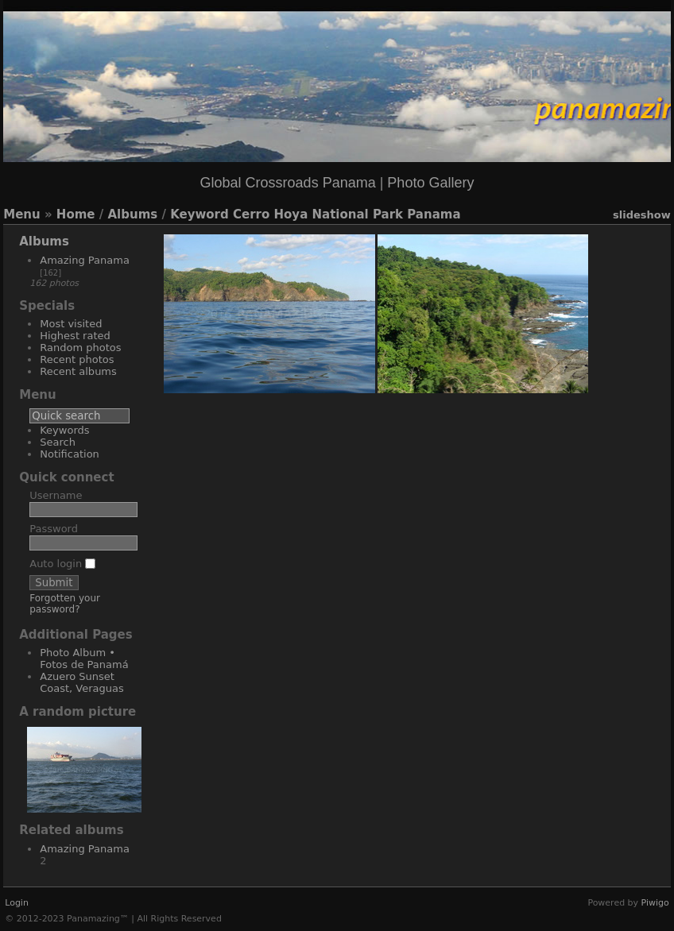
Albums (132, 214)
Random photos (80, 347)
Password (53, 529)
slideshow (642, 215)
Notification (69, 454)
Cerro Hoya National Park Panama (347, 214)
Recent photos (77, 359)
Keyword (199, 214)
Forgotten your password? (64, 604)
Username (55, 495)
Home (75, 214)
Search (58, 442)
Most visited (71, 324)
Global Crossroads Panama (288, 183)
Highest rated (75, 336)
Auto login (62, 564)
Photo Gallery (430, 183)
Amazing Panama (85, 260)
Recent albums (78, 371)
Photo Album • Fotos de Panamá (84, 658)
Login (17, 903)
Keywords (64, 430)
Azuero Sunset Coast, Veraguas (82, 682)
